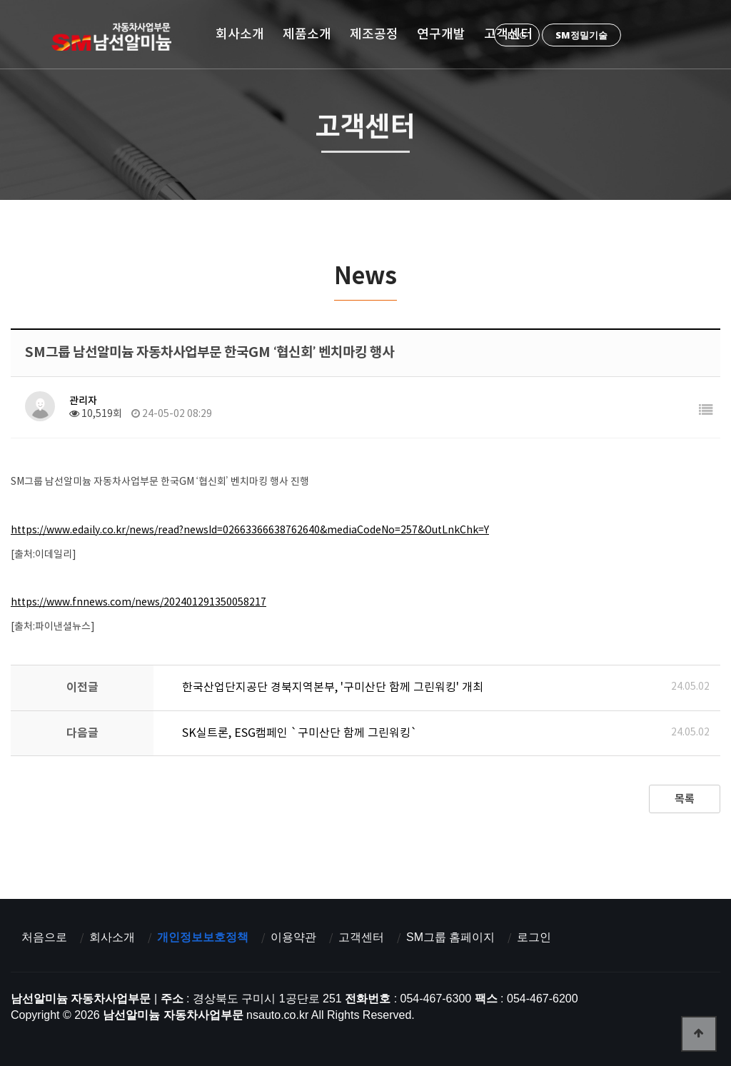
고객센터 (508, 34)
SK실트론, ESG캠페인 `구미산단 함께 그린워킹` (300, 733)
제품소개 (307, 34)
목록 (685, 799)
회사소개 (240, 34)
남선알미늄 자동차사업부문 (116, 36)
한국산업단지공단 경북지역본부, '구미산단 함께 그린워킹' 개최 (332, 687)
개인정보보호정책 (202, 937)
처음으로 (44, 937)
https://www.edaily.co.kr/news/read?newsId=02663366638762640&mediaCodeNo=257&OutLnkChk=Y (250, 530)
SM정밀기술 (581, 35)
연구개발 (441, 34)
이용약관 (293, 937)
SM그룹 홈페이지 (450, 937)
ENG (517, 35)
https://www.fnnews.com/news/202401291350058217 (138, 602)
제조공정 (374, 34)
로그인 (534, 937)
